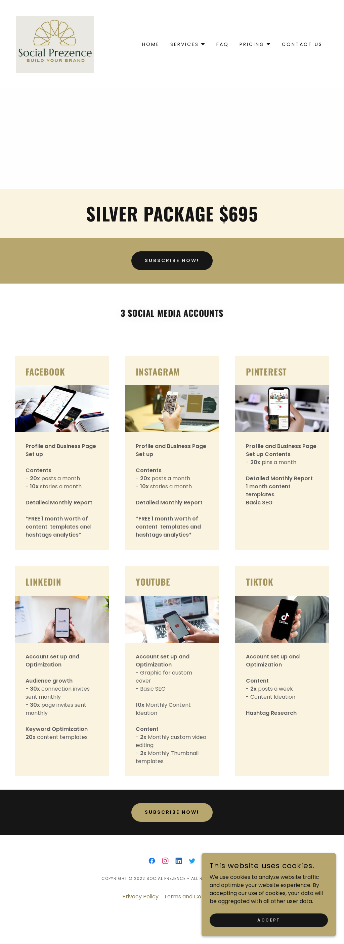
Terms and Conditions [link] (193, 896)
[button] (188, 44)
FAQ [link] (222, 44)
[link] (55, 44)
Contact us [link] (302, 44)
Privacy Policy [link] (140, 896)
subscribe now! (172, 812)
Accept (268, 920)
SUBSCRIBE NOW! (172, 260)
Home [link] (151, 44)
